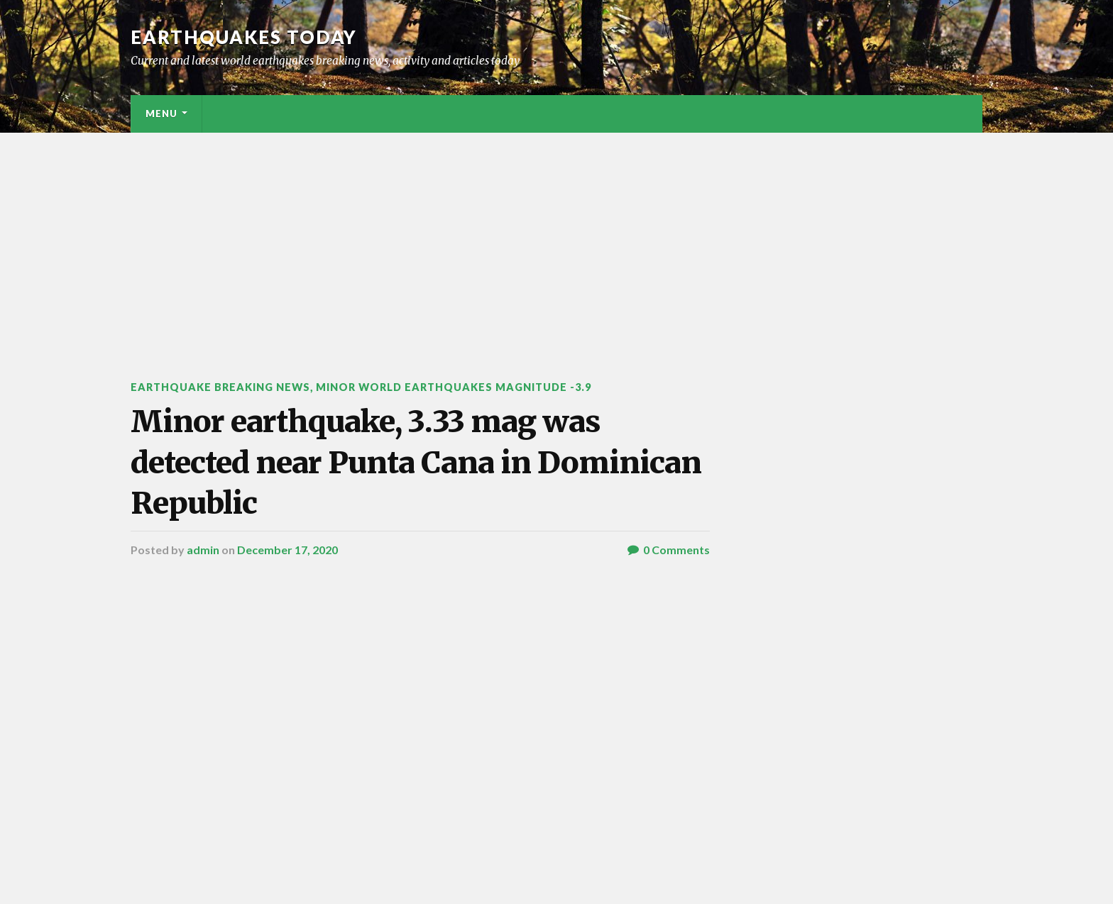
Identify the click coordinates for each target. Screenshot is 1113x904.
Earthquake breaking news (220, 387)
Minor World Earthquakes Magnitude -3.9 (453, 387)
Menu (161, 113)
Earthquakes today (244, 37)
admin (203, 549)
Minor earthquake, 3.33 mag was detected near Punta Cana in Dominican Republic (416, 462)
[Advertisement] (556, 239)
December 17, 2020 (287, 549)
